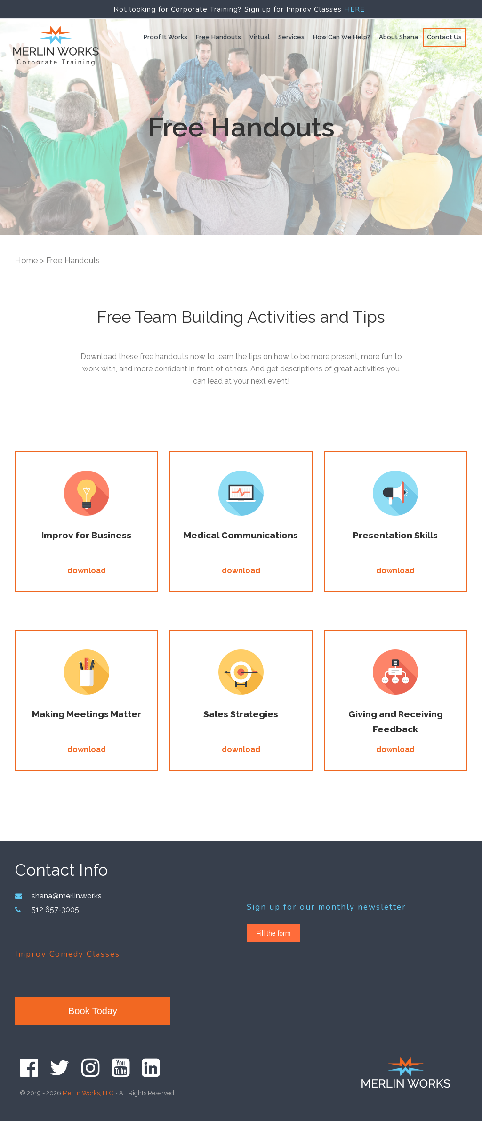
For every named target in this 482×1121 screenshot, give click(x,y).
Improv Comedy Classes (67, 952)
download (86, 570)
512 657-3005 (53, 908)
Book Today (92, 1009)
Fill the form (273, 933)
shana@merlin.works (65, 895)
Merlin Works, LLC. (88, 1090)
